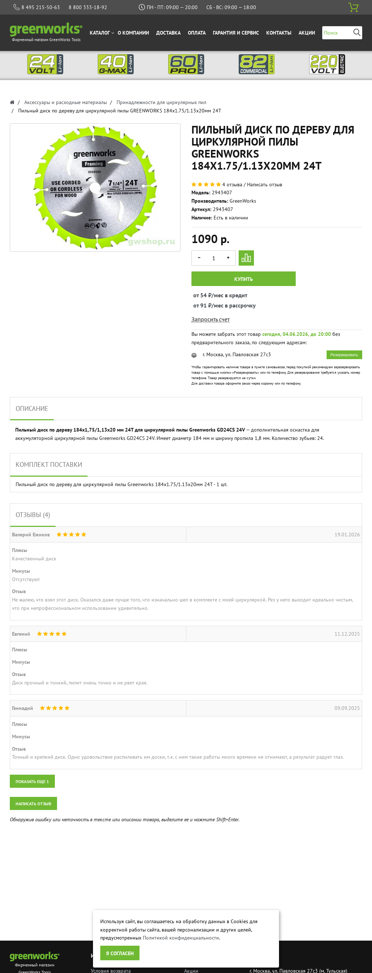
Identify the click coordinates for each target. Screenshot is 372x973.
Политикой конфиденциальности (181, 937)
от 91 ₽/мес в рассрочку (200, 305)
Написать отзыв (264, 184)
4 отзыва (232, 184)
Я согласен (120, 953)
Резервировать (344, 355)
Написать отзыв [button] (33, 803)
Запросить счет (210, 319)
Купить (243, 279)
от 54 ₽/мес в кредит (200, 295)
